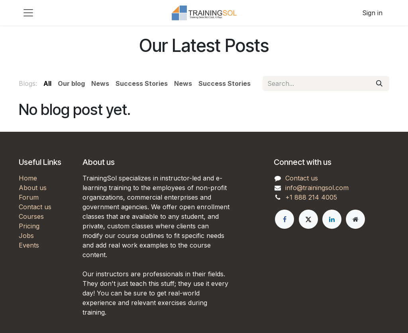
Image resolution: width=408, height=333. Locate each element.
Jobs (26, 236)
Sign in (372, 13)
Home (28, 178)
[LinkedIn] (331, 219)
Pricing (29, 226)
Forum (29, 197)
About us (33, 188)
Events (29, 245)
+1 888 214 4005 (311, 197)
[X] (308, 219)
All (47, 83)
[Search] (379, 83)
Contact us (35, 207)
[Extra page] (355, 219)
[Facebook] (284, 219)
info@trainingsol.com (317, 188)
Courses (31, 216)
